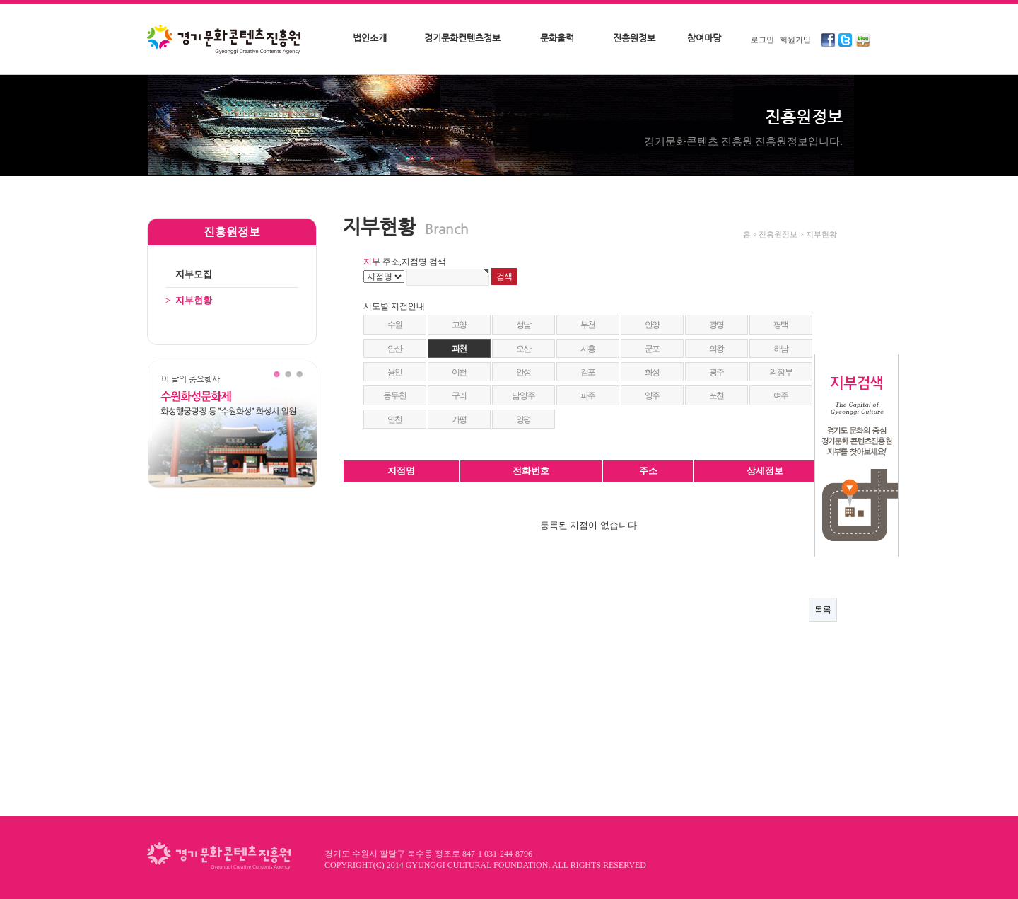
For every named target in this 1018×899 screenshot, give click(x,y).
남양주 (523, 395)
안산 (395, 349)
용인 (395, 372)
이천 (459, 372)
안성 (524, 372)
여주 (781, 395)
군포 (652, 349)
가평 (459, 419)
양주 (652, 395)
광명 (717, 325)
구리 (459, 395)
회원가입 (795, 39)
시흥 (588, 349)
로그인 (762, 39)
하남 (781, 349)
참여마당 (704, 38)
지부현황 (188, 300)
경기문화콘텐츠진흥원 (225, 40)
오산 (524, 349)
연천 (395, 419)
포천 (717, 395)
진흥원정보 (634, 38)
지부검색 (856, 455)
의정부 (780, 372)
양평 (524, 419)
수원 (395, 325)
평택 (781, 325)
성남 (524, 325)
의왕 (717, 349)
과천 (459, 349)
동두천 (394, 395)
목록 (822, 610)
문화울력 (557, 38)
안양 (652, 325)
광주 (717, 372)
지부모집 (188, 274)
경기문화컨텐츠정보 (462, 38)
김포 (588, 372)
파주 (588, 395)
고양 (459, 325)
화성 (652, 372)
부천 (588, 325)
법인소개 (370, 38)
